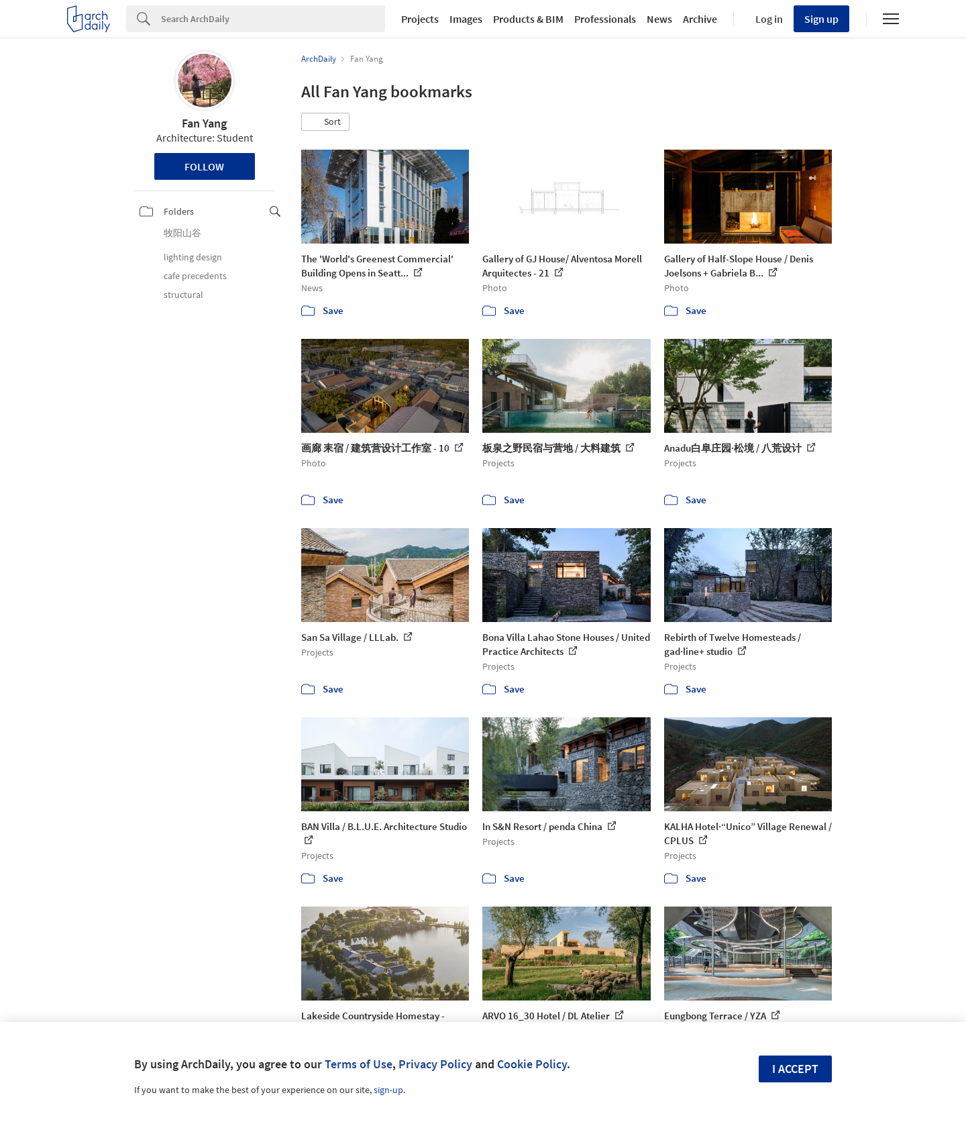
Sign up (821, 18)
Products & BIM (528, 18)
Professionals (605, 18)
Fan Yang (204, 123)
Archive (700, 18)
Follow (204, 166)
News (659, 18)
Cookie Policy (532, 1064)
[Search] (273, 18)
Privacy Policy (435, 1064)
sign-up (388, 1090)
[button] (325, 122)
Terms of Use (358, 1064)
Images (465, 18)
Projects (420, 18)
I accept (795, 1068)
